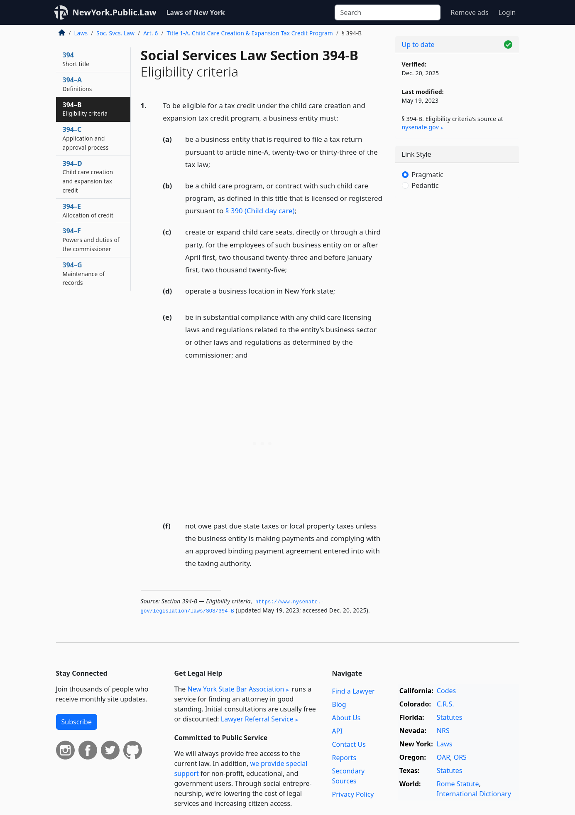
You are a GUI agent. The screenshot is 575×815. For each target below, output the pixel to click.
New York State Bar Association (235, 689)
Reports (344, 757)
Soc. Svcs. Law (115, 33)
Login (507, 12)
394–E (88, 210)
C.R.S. (445, 704)
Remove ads (469, 12)
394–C (86, 138)
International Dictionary (474, 793)
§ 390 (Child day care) (260, 210)
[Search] (387, 12)
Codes (446, 690)
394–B (85, 109)
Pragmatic (427, 174)
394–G (84, 273)
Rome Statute (458, 783)
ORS (460, 757)
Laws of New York (195, 12)
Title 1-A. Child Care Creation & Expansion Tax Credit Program (250, 33)
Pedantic (425, 185)
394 (76, 59)
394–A (77, 84)
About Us (346, 717)
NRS (443, 730)
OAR (443, 757)
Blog (339, 704)
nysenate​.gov (420, 127)
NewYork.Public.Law (115, 12)
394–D (88, 176)
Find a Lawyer (353, 691)
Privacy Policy (353, 794)
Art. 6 (150, 33)
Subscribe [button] (76, 721)
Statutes (449, 717)
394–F (91, 239)
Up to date (418, 44)
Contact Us (349, 744)
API (337, 731)
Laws (81, 33)
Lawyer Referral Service (257, 719)
